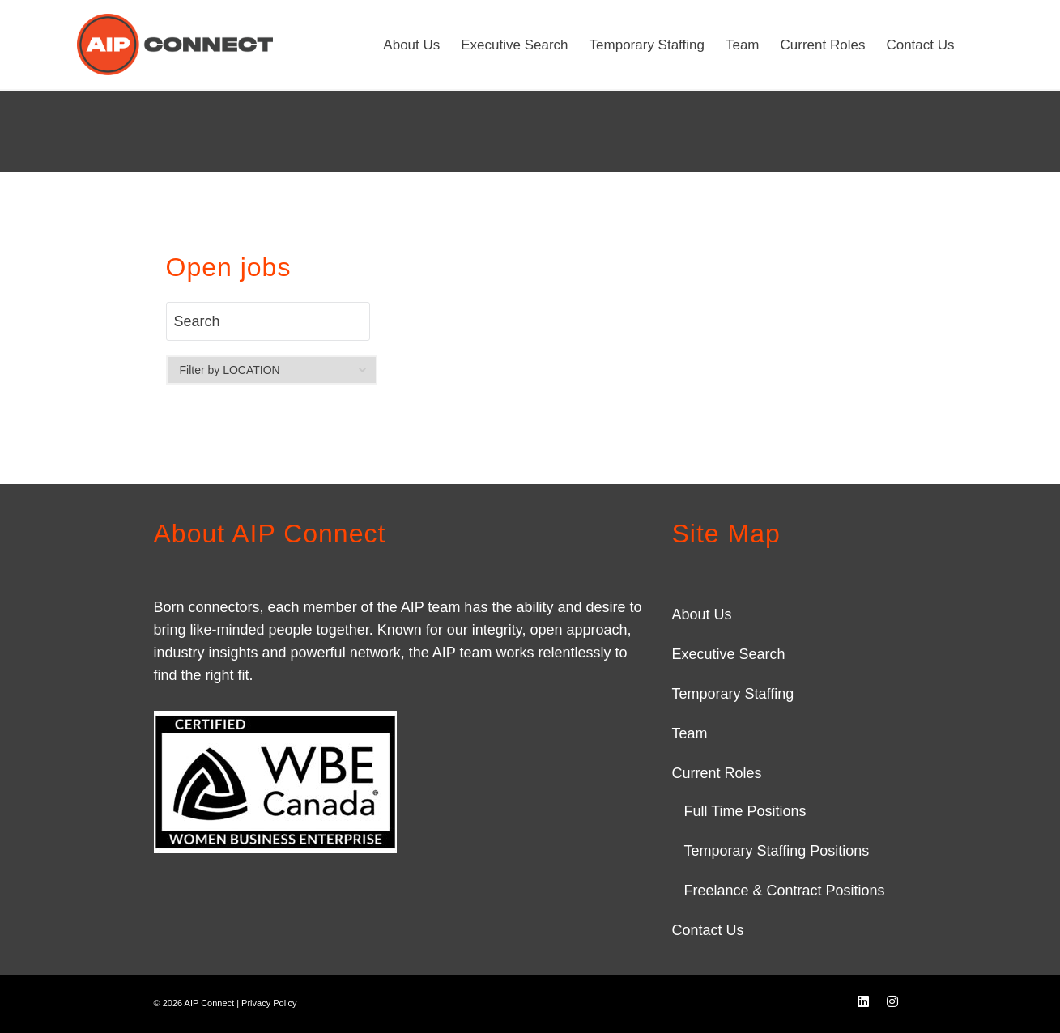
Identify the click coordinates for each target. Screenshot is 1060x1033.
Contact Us (707, 930)
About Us (701, 614)
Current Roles (716, 773)
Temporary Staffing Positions (776, 851)
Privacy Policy (268, 1003)
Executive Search (728, 654)
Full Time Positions (744, 811)
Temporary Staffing (732, 694)
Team (689, 733)
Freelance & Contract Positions (783, 890)
